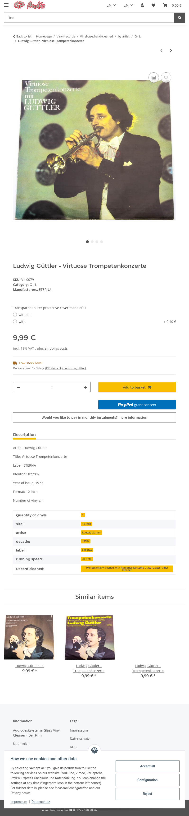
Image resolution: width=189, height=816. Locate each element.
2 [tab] (92, 241)
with (97, 321)
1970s (85, 541)
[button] (142, 5)
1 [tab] (87, 241)
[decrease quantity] (18, 387)
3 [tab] (96, 241)
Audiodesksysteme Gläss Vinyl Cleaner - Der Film (37, 732)
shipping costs (56, 348)
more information (132, 417)
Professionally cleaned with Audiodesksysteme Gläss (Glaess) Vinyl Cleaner (127, 569)
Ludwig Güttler (91, 532)
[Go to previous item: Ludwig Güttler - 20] (161, 50)
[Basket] (172, 5)
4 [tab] (101, 241)
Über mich (21, 743)
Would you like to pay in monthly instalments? (94, 417)
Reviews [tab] (51, 434)
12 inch (86, 523)
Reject (146, 794)
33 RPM (86, 559)
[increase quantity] (85, 387)
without (25, 314)
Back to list (24, 36)
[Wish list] (153, 5)
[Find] (89, 18)
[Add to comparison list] (153, 77)
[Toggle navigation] (6, 3)
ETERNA (87, 550)
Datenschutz (42, 802)
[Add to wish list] (166, 77)
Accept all (146, 766)
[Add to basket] (17, 66)
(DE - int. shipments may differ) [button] (65, 368)
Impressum (20, 802)
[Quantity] (51, 387)
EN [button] (109, 5)
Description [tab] (24, 434)
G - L (33, 284)
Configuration (146, 780)
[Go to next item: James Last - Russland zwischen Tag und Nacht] (171, 50)
